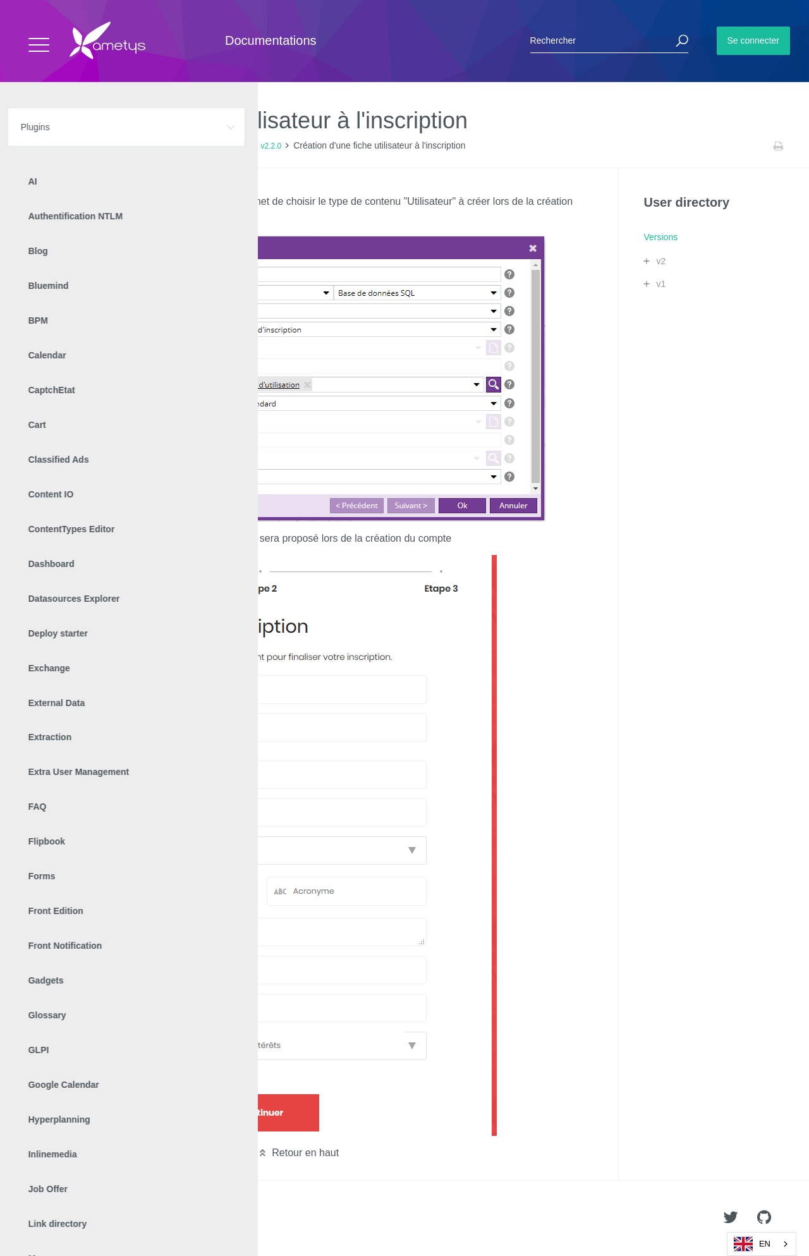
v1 (661, 284)
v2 (661, 261)
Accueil (37, 146)
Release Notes (224, 146)
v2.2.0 (270, 146)
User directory (122, 146)
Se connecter (753, 40)
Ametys (84, 1219)
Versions (172, 146)
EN (752, 1244)
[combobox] (761, 1244)
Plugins (74, 146)
